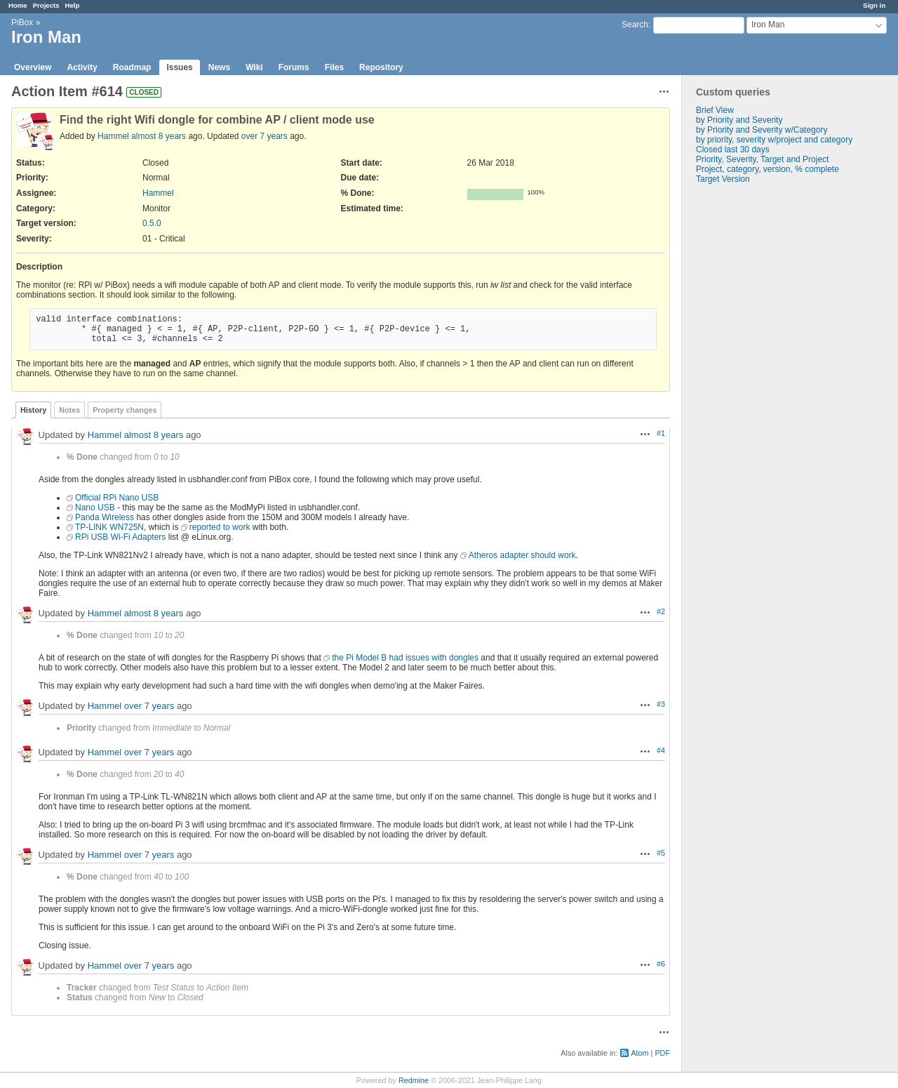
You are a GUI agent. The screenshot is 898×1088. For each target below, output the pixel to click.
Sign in (874, 5)
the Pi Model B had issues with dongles (405, 658)
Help (72, 5)
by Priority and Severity (739, 120)
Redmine (413, 1080)
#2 (661, 611)
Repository (381, 67)
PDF (662, 1053)
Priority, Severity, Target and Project (762, 159)
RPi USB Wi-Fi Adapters (120, 537)
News (219, 67)
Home (17, 5)
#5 (661, 853)
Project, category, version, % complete (767, 169)
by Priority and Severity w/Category (761, 130)
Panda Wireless (104, 517)
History (33, 410)
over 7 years (264, 136)
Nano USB (95, 507)
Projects (46, 5)
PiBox (22, 22)
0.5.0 (151, 223)
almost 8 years (158, 136)
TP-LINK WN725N (109, 527)
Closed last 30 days (733, 149)
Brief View (715, 110)
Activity (82, 67)
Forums (294, 67)
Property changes (124, 410)
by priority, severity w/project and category (774, 140)
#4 (661, 750)
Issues (179, 67)
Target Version (723, 179)
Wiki (254, 67)
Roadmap (132, 67)
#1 (661, 433)
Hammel (113, 136)
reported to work (219, 527)
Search (635, 24)
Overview (32, 67)
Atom (639, 1053)
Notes (69, 410)
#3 (661, 704)
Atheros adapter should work (522, 555)
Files (334, 67)
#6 (661, 964)
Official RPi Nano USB (117, 498)
